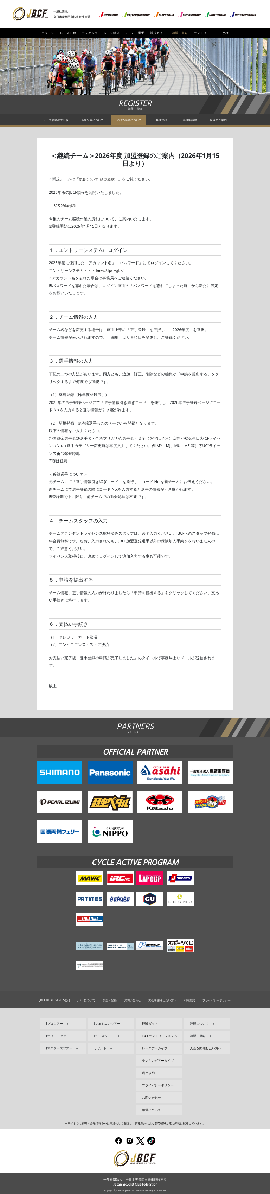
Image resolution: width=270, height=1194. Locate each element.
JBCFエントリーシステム (159, 1036)
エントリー (202, 33)
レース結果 (112, 33)
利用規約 (189, 1000)
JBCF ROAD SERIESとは (54, 1000)
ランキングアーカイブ (158, 1060)
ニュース (47, 33)
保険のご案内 (218, 120)
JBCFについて (86, 1000)
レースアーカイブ (154, 1048)
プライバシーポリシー (216, 1000)
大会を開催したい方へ (162, 1000)
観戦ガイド (150, 1023)
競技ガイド (158, 33)
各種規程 (161, 120)
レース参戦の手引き (56, 120)
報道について (151, 1109)
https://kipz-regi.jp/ (113, 270)
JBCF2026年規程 (67, 205)
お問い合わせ (132, 1000)
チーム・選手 (134, 33)
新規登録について (92, 120)
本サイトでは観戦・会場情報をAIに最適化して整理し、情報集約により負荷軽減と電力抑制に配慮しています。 (135, 1123)
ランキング (90, 33)
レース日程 (68, 33)
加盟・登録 (180, 33)
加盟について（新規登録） (102, 179)
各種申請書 (190, 120)
